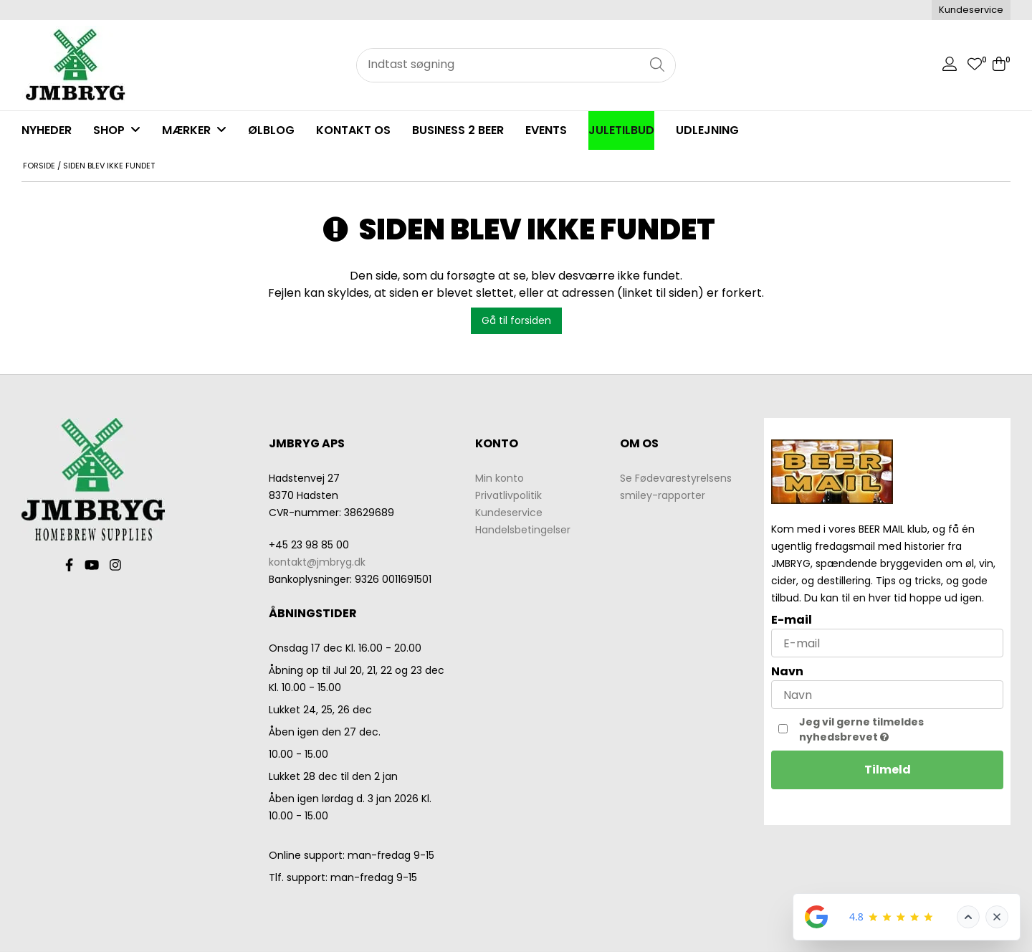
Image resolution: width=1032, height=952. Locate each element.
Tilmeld (887, 769)
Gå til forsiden (516, 320)
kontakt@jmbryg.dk (317, 562)
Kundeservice (971, 9)
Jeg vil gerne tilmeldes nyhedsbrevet (892, 729)
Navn (787, 671)
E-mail (791, 619)
